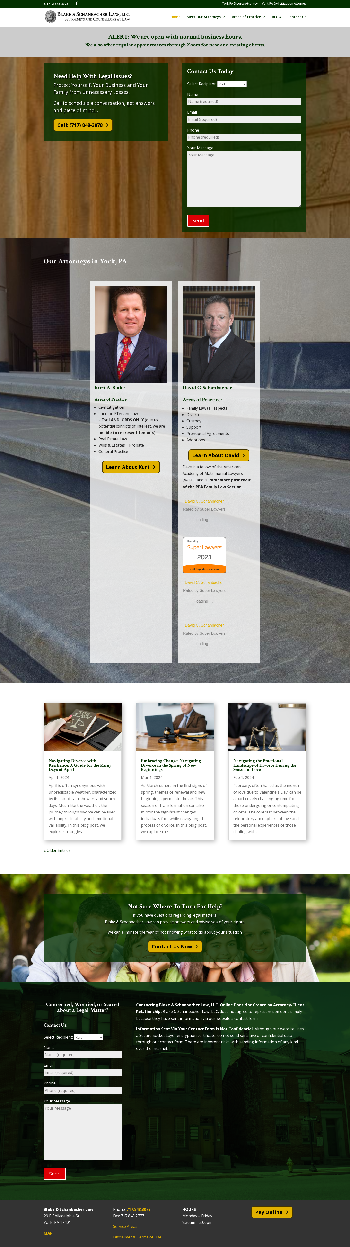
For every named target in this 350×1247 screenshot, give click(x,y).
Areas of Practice (246, 17)
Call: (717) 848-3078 (80, 125)
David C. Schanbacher (204, 501)
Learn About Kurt (128, 467)
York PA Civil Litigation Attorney (284, 4)
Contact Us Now (172, 946)
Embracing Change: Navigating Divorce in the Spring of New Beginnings (171, 765)
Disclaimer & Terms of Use (137, 1237)
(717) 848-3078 (57, 4)
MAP (48, 1233)
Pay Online (268, 1212)
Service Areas (125, 1226)
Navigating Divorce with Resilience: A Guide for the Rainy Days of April (80, 765)
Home (175, 17)
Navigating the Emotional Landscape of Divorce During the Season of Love (264, 765)
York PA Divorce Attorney (240, 4)
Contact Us (296, 17)
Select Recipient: (217, 84)
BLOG (276, 17)
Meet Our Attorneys (204, 17)
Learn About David (215, 455)
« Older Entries (57, 850)
